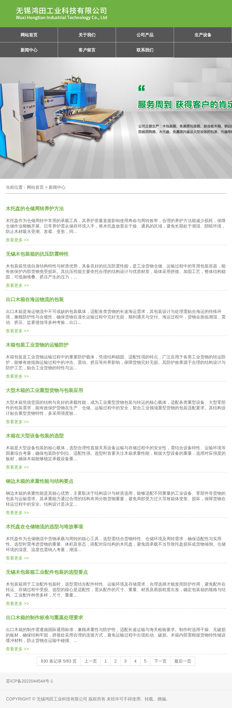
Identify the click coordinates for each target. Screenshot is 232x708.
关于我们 (87, 34)
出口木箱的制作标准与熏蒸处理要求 (44, 617)
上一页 (90, 661)
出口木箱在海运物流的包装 (35, 299)
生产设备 (203, 34)
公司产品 (145, 34)
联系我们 (145, 50)
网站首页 (29, 34)
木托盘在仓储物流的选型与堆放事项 (44, 526)
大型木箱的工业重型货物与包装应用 (44, 390)
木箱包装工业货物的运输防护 (37, 344)
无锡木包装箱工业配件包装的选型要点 (47, 572)
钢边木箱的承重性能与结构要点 (39, 481)
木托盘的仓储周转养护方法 (35, 208)
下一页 (160, 661)
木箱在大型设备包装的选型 (35, 435)
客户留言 (87, 50)
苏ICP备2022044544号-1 (29, 681)
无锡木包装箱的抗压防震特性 (37, 254)
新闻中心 (29, 50)
